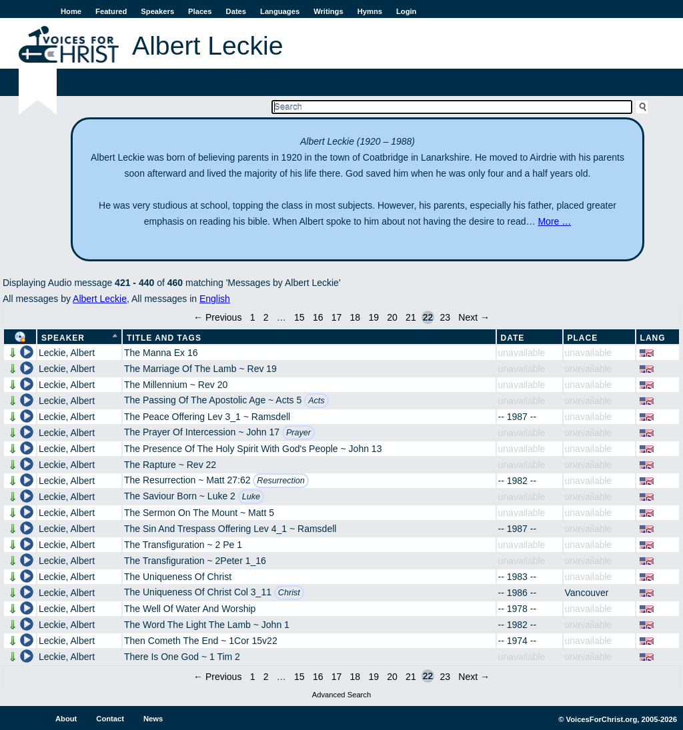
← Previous (217, 317)
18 (355, 317)
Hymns (370, 11)
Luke (251, 496)
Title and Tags (164, 338)
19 (373, 317)
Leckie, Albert (67, 352)
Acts (316, 400)
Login (406, 11)
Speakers (157, 11)
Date (513, 338)
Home (71, 11)
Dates (236, 11)
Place (583, 338)
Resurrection (280, 480)
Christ (289, 592)
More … (554, 221)
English (214, 298)
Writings (328, 11)
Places (199, 11)
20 (392, 317)
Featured (111, 11)
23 (445, 317)
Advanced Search (341, 695)
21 (411, 317)
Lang (653, 338)
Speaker (63, 338)
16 (318, 317)
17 (336, 317)
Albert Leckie (100, 298)
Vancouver (587, 592)
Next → (474, 317)
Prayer (298, 432)
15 (299, 317)
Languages (279, 11)
